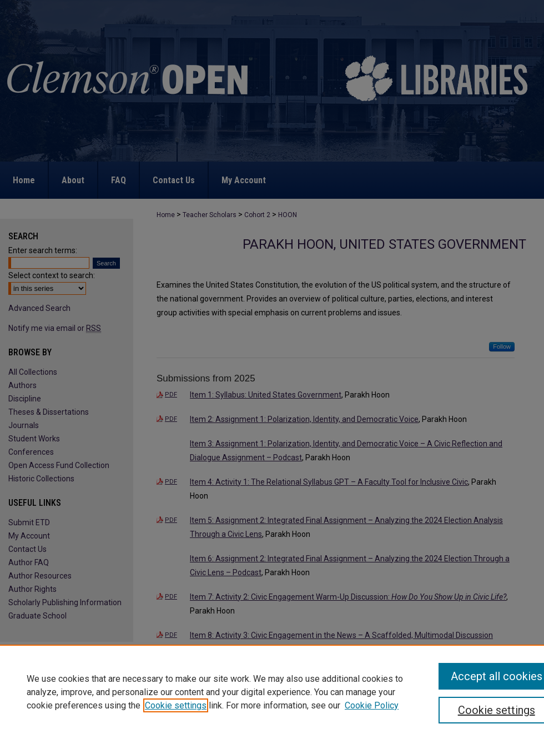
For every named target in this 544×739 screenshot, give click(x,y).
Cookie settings (175, 705)
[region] (272, 692)
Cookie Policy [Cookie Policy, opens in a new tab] (372, 705)
